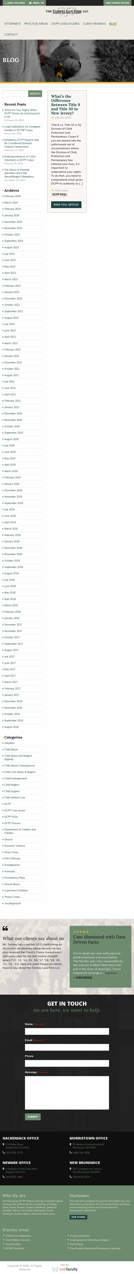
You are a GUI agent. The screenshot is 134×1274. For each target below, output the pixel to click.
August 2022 (11, 317)
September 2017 (13, 643)
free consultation (117, 3)
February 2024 (12, 209)
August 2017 (11, 650)
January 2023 (11, 292)
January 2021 (11, 407)
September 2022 (13, 311)
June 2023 (10, 260)
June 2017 (10, 663)
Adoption (9, 743)
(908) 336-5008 (81, 1152)
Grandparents (12, 865)
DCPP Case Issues (14, 810)
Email (34, 1040)
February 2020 (12, 477)
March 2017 (11, 682)
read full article (66, 205)
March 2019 (11, 528)
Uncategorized (12, 903)
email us (36, 3)
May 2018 (9, 592)
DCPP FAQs (59, 194)
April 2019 (10, 522)
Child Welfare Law (14, 797)
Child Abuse (11, 749)
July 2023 (9, 253)
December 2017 (13, 624)
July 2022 (9, 324)
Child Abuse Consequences (19, 765)
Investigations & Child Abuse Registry (89, 1240)
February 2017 (12, 688)
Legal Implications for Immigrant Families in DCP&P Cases (22, 128)
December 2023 (13, 221)
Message (36, 1072)
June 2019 (10, 515)
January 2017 (11, 695)
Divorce (8, 839)
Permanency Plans (14, 877)
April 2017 (10, 675)
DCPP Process (12, 823)
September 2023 (13, 241)
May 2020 (9, 458)
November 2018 (13, 554)
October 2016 (12, 714)
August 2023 (11, 247)
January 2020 (11, 484)
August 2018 (11, 573)
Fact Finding (76, 1244)
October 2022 (12, 304)
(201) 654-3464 (14, 1176)
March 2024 (11, 202)
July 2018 (9, 579)
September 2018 (13, 567)
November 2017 (13, 631)
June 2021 (10, 388)
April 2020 (10, 464)
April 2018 (10, 599)
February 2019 (12, 535)
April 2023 (10, 272)
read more (111, 973)
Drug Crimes (11, 852)
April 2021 (10, 394)
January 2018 (11, 618)
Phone (29, 1056)
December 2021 (13, 362)
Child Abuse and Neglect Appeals (18, 757)
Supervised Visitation (16, 890)
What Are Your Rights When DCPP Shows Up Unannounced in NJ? (21, 113)
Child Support (12, 791)
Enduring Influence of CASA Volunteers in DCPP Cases (20, 158)
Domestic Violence (14, 845)
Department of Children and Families (20, 831)
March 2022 (11, 343)
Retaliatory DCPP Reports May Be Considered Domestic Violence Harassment (21, 143)
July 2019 (9, 509)
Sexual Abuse (12, 884)
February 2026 (12, 196)
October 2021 (12, 368)
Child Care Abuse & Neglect (19, 772)
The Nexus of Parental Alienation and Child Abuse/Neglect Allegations (19, 173)
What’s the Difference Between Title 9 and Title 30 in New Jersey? (65, 105)
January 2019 (11, 541)
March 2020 (11, 471)
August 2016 (11, 727)
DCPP (7, 804)
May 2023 (9, 266)
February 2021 (12, 400)
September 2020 (13, 432)
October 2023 (12, 234)
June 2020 (10, 452)
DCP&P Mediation (15, 1248)
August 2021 (11, 375)
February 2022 (12, 349)
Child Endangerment (15, 778)
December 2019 (13, 490)
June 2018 (10, 586)
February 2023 (12, 285)
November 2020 (13, 420)
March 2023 (11, 279)
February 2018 (12, 611)
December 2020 (13, 413)
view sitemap (78, 1217)
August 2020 (11, 439)
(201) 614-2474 (81, 1176)
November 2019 (13, 496)
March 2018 (11, 605)
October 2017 (12, 637)
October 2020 (12, 426)
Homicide (9, 871)
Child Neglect (11, 784)
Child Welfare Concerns (18, 1240)
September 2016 (13, 720)
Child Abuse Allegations (18, 1235)
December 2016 (13, 701)
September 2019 (13, 503)
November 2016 (13, 707)
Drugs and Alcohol (80, 1235)
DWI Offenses (12, 858)
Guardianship (13, 1244)
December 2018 (13, 547)
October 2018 (12, 560)
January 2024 (11, 215)
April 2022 (10, 336)
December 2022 (13, 298)
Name (34, 1024)
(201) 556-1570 (14, 1152)
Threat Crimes (12, 897)
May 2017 (9, 669)
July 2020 (9, 445)
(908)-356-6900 (15, 3)
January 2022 (11, 356)
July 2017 (9, 656)
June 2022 (10, 330)
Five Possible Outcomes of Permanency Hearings (95, 1248)
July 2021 (9, 381)
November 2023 (13, 228)
